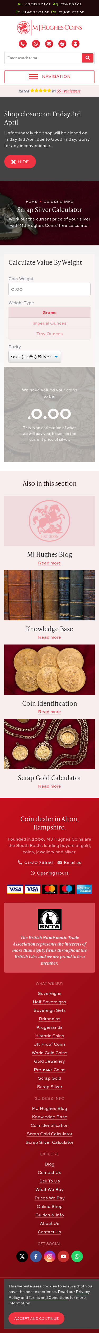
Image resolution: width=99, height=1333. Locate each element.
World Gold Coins (49, 1053)
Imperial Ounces (49, 323)
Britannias (49, 1019)
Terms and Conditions (49, 1297)
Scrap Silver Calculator (49, 1142)
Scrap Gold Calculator (49, 1134)
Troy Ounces (49, 334)
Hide (20, 162)
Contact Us (49, 1172)
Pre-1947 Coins (49, 1069)
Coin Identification (50, 1125)
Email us (72, 862)
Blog (49, 1164)
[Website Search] (87, 58)
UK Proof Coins (50, 1044)
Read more (49, 563)
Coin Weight (21, 278)
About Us (49, 1223)
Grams (49, 312)
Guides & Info (49, 1215)
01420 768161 (38, 862)
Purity (14, 347)
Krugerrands (49, 1027)
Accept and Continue (36, 1318)
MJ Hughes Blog (49, 1108)
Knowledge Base (49, 1117)
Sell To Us (49, 1181)
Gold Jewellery (49, 1061)
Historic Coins (49, 1036)
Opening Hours (53, 873)
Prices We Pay (50, 1198)
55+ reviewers (69, 91)
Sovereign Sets (50, 1010)
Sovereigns (50, 993)
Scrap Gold (49, 1078)
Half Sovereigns (49, 1002)
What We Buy (49, 1189)
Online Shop (50, 1206)
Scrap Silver (49, 1086)
